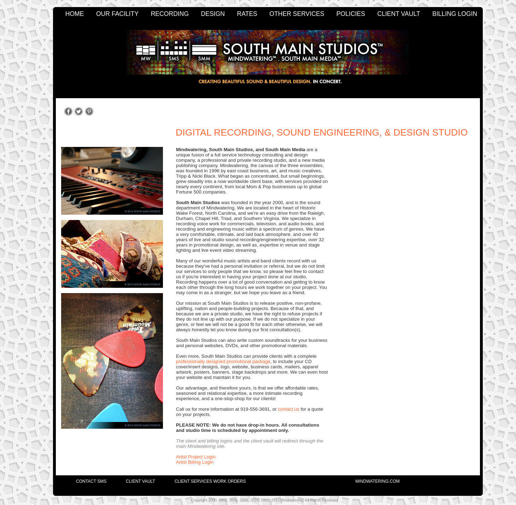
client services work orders (210, 481)
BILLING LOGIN (454, 13)
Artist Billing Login (194, 462)
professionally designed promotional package (223, 361)
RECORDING (170, 13)
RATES (247, 13)
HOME (74, 13)
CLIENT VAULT (398, 13)
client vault (140, 481)
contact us (288, 409)
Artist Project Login (196, 456)
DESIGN (213, 13)
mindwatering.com (378, 481)
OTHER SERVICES (296, 13)
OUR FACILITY (117, 13)
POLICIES (350, 13)
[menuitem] (81, 479)
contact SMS (91, 481)
